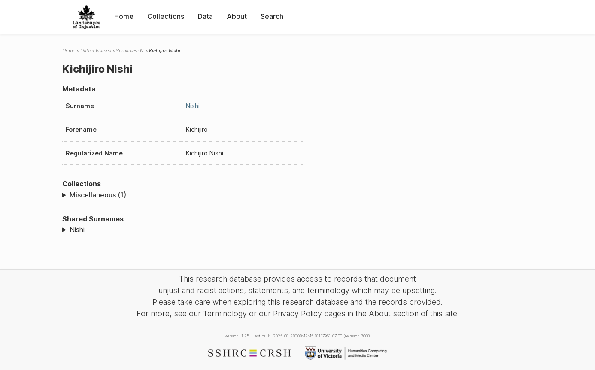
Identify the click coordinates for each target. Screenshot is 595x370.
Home (124, 16)
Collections (165, 16)
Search (272, 16)
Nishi (193, 105)
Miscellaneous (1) (98, 195)
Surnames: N (130, 51)
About (237, 16)
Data (205, 16)
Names (103, 51)
